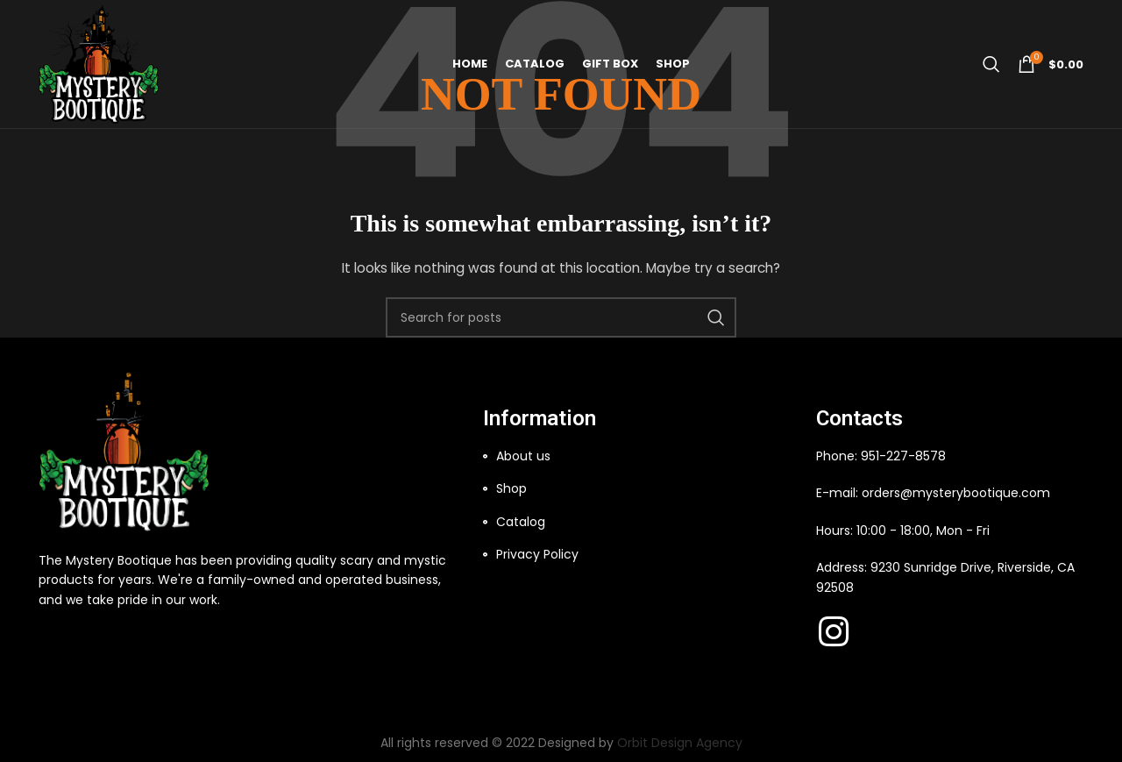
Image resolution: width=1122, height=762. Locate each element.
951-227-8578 (903, 456)
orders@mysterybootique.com (956, 493)
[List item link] (641, 456)
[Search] (991, 65)
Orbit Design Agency (679, 742)
